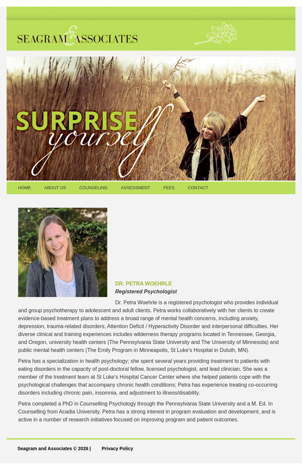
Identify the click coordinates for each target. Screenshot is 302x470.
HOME (24, 187)
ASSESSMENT (135, 187)
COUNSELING (93, 187)
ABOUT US (55, 187)
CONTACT (198, 187)
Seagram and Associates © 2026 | (54, 448)
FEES (169, 187)
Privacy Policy (117, 448)
